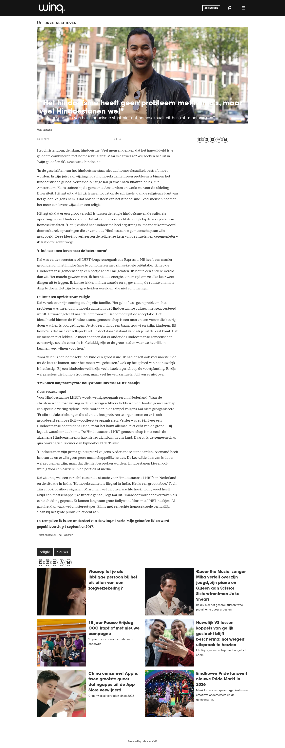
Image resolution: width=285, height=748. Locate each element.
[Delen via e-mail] (213, 140)
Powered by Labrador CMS (142, 741)
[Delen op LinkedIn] (206, 140)
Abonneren (211, 8)
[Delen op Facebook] (200, 140)
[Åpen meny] (243, 8)
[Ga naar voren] (51, 8)
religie (45, 553)
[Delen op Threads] (219, 140)
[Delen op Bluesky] (225, 140)
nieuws (62, 553)
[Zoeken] (229, 8)
